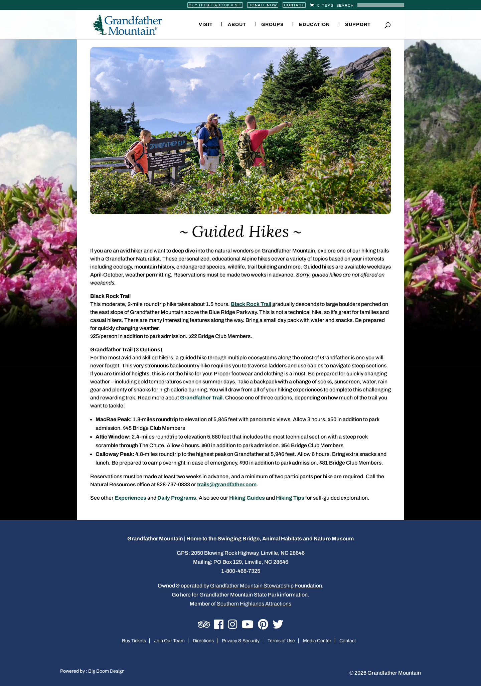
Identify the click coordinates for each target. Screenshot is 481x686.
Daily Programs (176, 498)
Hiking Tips (290, 498)
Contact (294, 5)
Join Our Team (169, 640)
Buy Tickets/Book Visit (215, 5)
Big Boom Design (106, 671)
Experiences (130, 498)
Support (358, 24)
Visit (206, 24)
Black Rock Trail (251, 304)
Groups (272, 24)
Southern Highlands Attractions (254, 604)
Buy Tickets (134, 640)
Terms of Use (281, 640)
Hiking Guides (247, 498)
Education (314, 24)
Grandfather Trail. (202, 397)
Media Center (317, 640)
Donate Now (263, 5)
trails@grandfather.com (227, 484)
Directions (203, 640)
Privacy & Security (241, 640)
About (237, 24)
